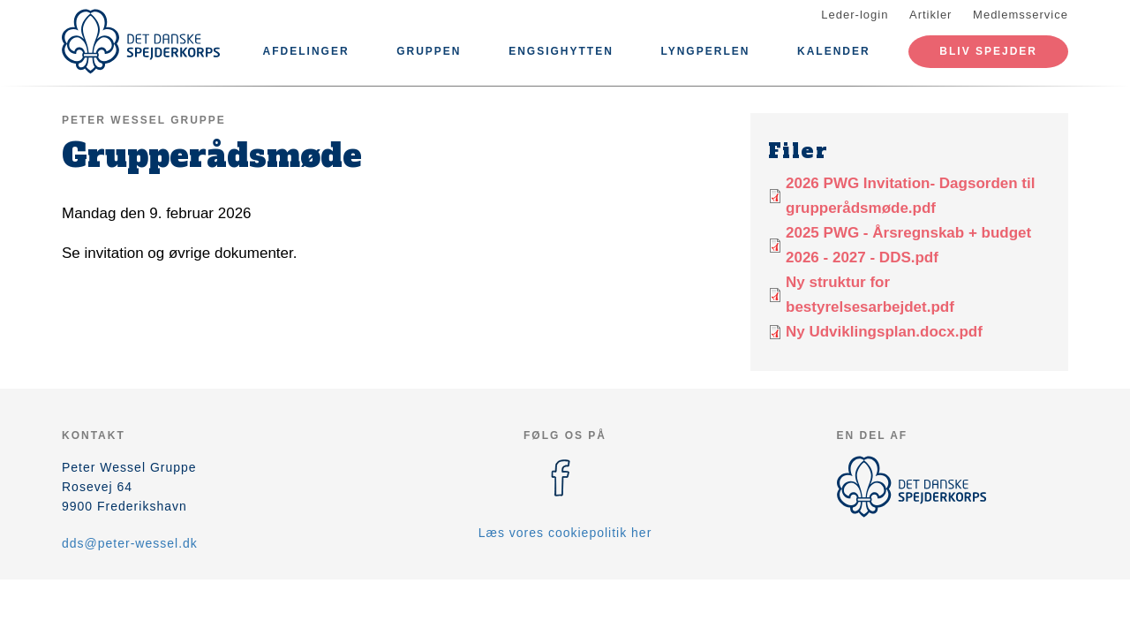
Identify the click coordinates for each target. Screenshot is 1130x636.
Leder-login (854, 14)
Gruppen (428, 51)
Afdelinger (306, 51)
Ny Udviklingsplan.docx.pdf (884, 331)
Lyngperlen (705, 51)
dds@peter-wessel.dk (130, 543)
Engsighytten (561, 51)
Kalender (833, 51)
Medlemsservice (1020, 14)
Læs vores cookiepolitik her (565, 533)
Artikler (930, 14)
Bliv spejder (988, 51)
